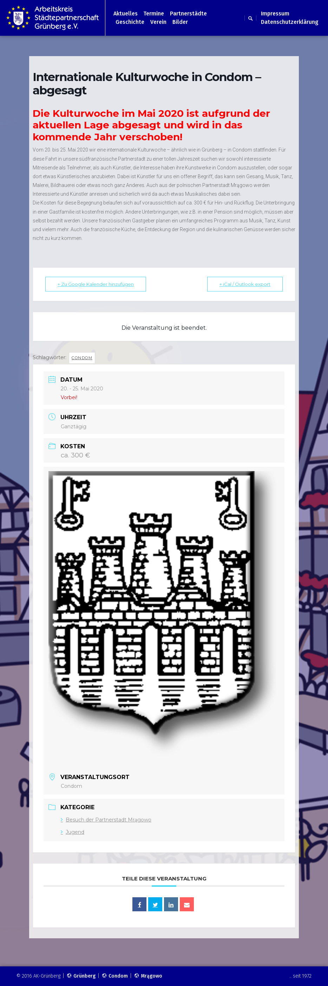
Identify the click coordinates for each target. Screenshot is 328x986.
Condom (82, 357)
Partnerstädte (188, 13)
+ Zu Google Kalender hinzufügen (96, 284)
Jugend (72, 832)
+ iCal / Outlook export (244, 284)
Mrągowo (148, 976)
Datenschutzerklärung (290, 22)
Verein (158, 22)
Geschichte (130, 22)
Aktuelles (125, 13)
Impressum (275, 13)
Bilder (180, 22)
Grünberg (81, 976)
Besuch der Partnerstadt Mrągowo (106, 820)
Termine (153, 13)
